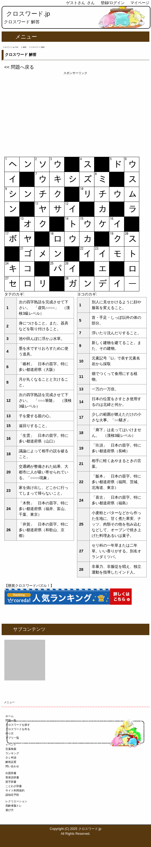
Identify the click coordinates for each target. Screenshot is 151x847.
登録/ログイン (113, 3)
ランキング (12, 753)
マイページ (139, 3)
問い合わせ (12, 766)
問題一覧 (10, 720)
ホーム (9, 716)
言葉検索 (10, 748)
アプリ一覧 (12, 737)
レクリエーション (16, 801)
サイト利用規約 (14, 790)
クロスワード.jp (28, 13)
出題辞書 (10, 773)
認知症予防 (12, 794)
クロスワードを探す (17, 724)
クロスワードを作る (17, 729)
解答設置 (10, 761)
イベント (10, 744)
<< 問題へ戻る (19, 67)
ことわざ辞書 (13, 786)
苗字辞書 (10, 781)
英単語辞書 (12, 777)
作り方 (9, 733)
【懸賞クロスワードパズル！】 (29, 586)
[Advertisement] (75, 113)
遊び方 (9, 809)
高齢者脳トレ (13, 805)
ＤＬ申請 (10, 757)
